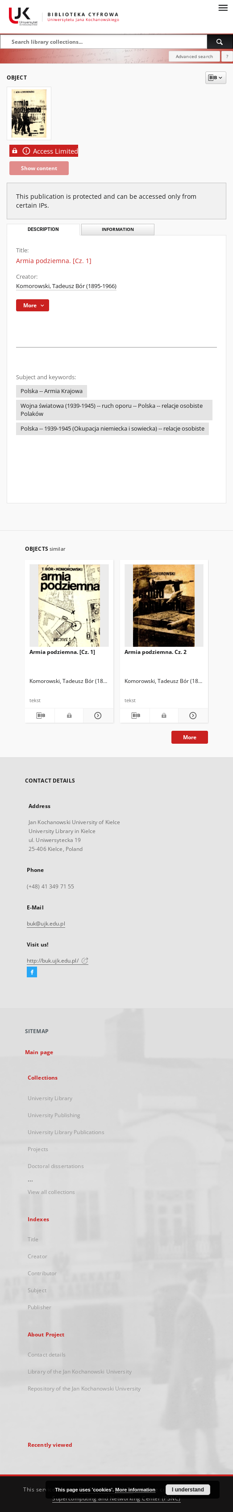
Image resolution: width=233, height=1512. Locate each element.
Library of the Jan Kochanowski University (80, 1371)
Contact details (47, 1354)
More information (135, 1489)
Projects (38, 1149)
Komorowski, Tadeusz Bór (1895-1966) (66, 286)
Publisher (39, 1307)
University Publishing (54, 1115)
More (189, 737)
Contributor (42, 1273)
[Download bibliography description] (39, 715)
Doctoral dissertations (56, 1166)
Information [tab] (118, 229)
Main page (39, 1052)
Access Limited (43, 151)
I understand (188, 1490)
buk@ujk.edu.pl (46, 923)
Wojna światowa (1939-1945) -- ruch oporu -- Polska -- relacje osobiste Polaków (112, 410)
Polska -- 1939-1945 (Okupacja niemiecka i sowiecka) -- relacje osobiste (112, 428)
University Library (50, 1098)
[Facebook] (32, 972)
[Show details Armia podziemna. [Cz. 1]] (97, 715)
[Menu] (223, 7)
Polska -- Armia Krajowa (52, 391)
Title (33, 1239)
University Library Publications (66, 1132)
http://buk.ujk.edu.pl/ (57, 960)
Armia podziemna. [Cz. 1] (62, 652)
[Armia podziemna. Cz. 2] (164, 608)
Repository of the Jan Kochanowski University (84, 1388)
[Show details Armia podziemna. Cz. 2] (192, 715)
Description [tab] (43, 229)
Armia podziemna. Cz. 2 (156, 652)
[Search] (220, 41)
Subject (37, 1290)
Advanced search (194, 56)
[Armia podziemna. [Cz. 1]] (69, 608)
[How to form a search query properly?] (227, 56)
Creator (37, 1256)
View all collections (51, 1192)
